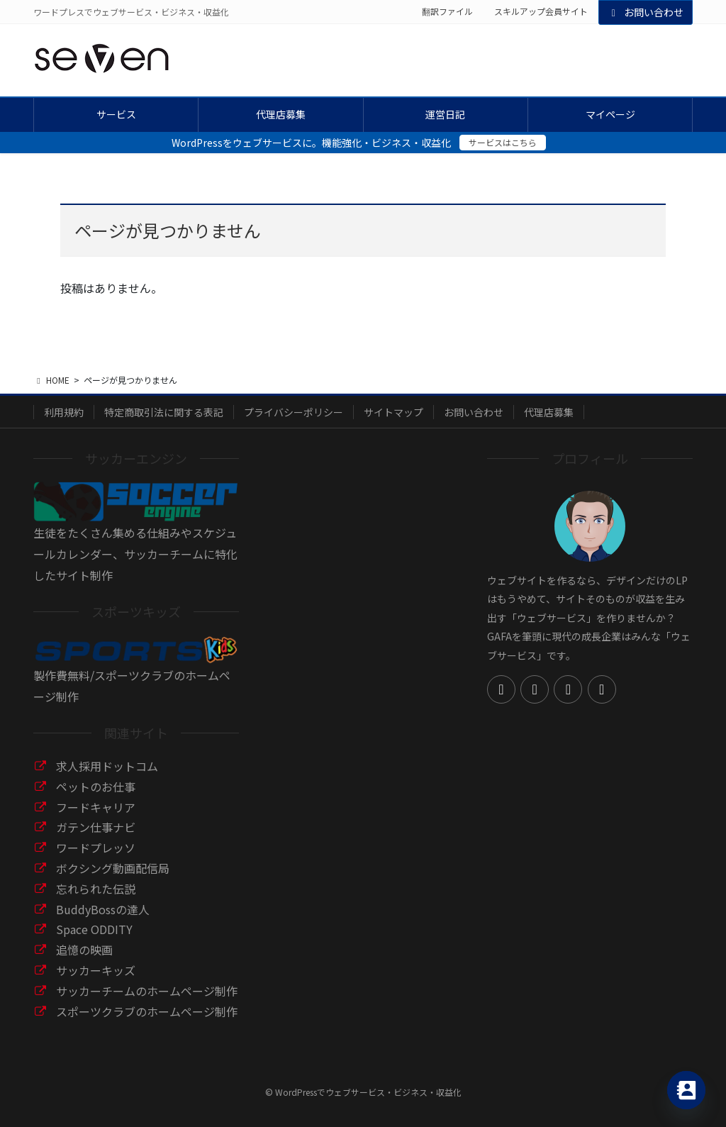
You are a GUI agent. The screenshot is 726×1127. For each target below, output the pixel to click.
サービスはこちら (503, 142)
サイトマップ (393, 412)
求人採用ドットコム (107, 766)
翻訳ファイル (447, 11)
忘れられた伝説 (95, 888)
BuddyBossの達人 (103, 909)
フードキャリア (95, 807)
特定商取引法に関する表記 (163, 412)
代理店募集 (549, 412)
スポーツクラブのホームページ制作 (147, 1011)
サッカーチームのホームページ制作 (147, 990)
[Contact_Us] (686, 1090)
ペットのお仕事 (95, 786)
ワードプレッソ (95, 847)
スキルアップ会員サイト (541, 11)
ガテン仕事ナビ (95, 826)
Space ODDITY (94, 929)
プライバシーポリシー (293, 412)
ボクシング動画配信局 (112, 868)
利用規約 (64, 412)
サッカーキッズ (95, 970)
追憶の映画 (84, 949)
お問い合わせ (646, 12)
